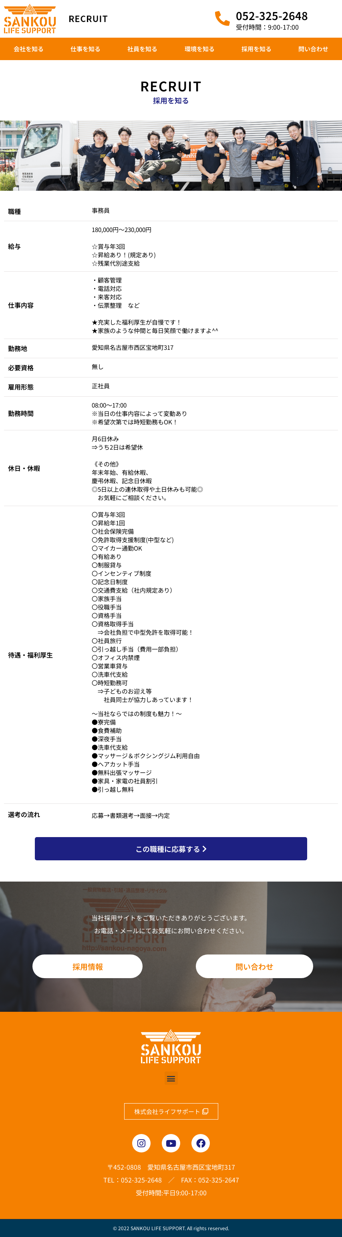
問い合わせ (313, 48)
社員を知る (142, 48)
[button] (171, 1078)
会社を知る (29, 48)
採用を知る (256, 48)
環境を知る (200, 48)
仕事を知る (85, 48)
